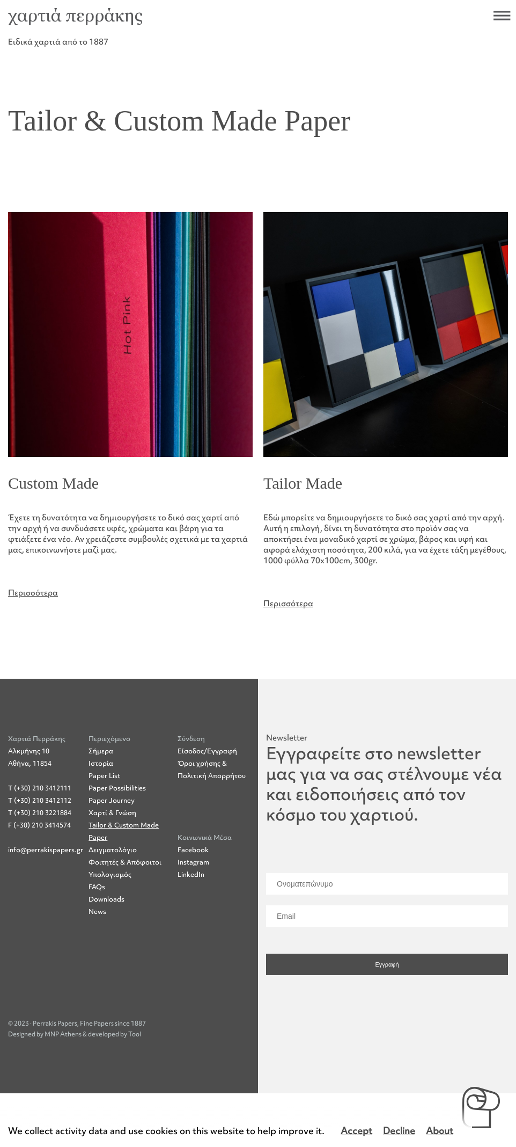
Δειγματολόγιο (113, 855)
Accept (356, 1131)
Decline (399, 1131)
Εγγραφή (387, 970)
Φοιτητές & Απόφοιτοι (125, 867)
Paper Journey (112, 805)
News (97, 916)
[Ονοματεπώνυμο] (387, 889)
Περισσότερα (33, 592)
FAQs (97, 892)
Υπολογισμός (110, 879)
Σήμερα (101, 756)
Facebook (193, 854)
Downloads (106, 904)
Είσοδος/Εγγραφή (207, 756)
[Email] (387, 921)
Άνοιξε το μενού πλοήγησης (502, 15)
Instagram (193, 867)
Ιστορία (101, 768)
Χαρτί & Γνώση (112, 818)
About (439, 1131)
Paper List (104, 781)
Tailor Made (302, 483)
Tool (134, 1039)
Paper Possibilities (117, 793)
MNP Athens (64, 1039)
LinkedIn (191, 879)
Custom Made (53, 483)
